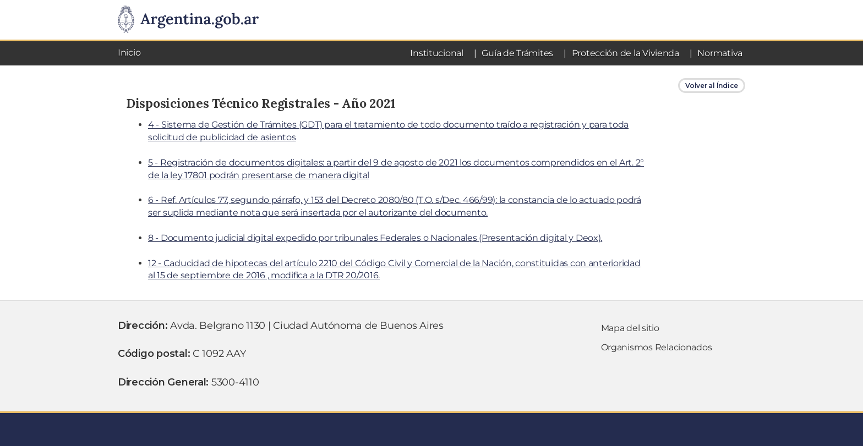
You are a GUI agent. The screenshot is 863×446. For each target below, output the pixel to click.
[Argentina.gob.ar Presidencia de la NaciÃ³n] (188, 20)
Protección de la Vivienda (625, 53)
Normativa (719, 53)
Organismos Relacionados (656, 347)
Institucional (436, 53)
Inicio (129, 52)
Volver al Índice (711, 85)
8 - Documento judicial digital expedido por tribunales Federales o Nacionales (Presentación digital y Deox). (375, 238)
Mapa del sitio (630, 328)
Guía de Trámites (517, 53)
